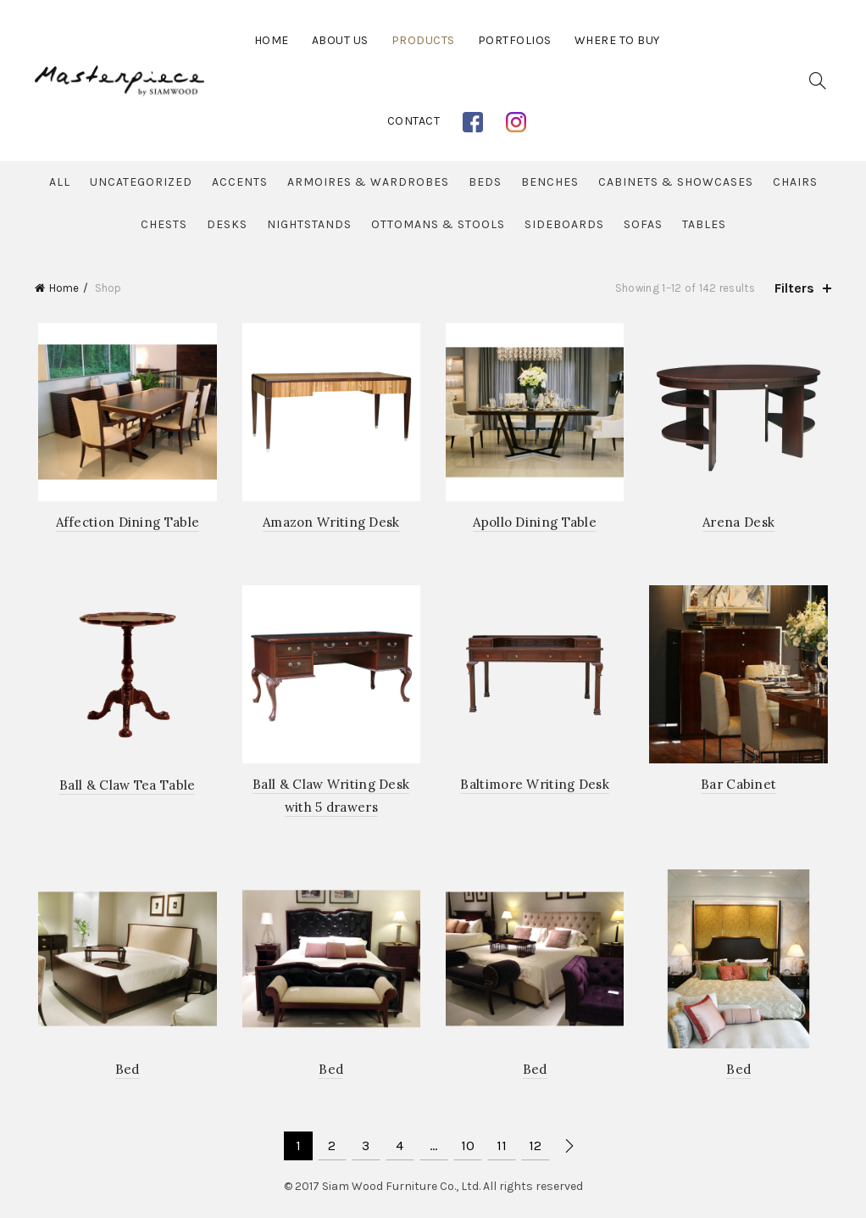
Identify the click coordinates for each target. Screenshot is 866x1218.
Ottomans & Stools (438, 224)
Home (271, 40)
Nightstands (309, 224)
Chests (164, 224)
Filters (794, 288)
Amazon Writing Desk (330, 525)
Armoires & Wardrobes (368, 182)
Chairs (795, 182)
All (59, 182)
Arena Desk (741, 525)
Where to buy (617, 40)
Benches (550, 182)
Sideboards (564, 224)
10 (468, 1151)
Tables (704, 224)
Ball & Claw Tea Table (124, 788)
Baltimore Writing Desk (535, 787)
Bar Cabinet (741, 787)
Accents (240, 182)
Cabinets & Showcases (675, 182)
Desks (227, 224)
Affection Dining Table (125, 525)
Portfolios (515, 40)
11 (502, 1151)
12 (535, 1151)
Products (423, 40)
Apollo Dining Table (535, 525)
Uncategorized (141, 182)
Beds (485, 182)
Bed (125, 1074)
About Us (340, 40)
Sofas (643, 224)
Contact (414, 121)
